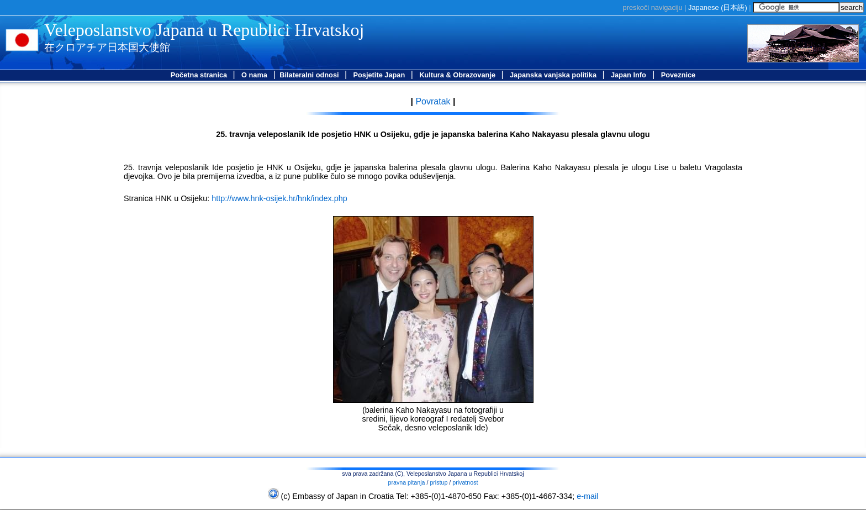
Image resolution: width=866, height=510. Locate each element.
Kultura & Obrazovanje (458, 75)
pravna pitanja (406, 482)
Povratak (432, 101)
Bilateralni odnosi (310, 75)
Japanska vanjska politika (554, 75)
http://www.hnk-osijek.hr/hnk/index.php (279, 198)
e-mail (587, 496)
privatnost (465, 482)
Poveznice (678, 75)
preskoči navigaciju (653, 7)
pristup (438, 482)
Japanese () (717, 7)
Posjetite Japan (379, 75)
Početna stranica (200, 75)
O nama (254, 75)
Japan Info (628, 75)
